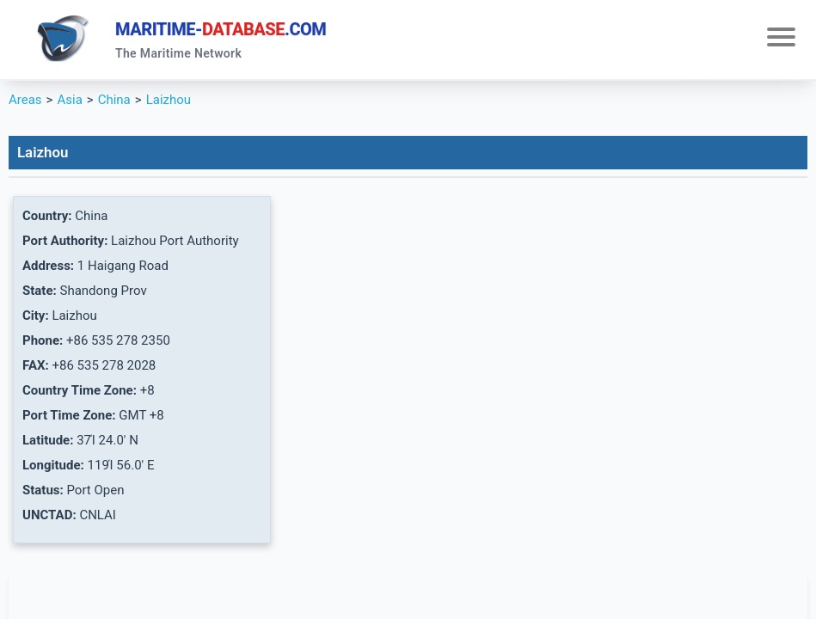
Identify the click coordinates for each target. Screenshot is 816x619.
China (114, 99)
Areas (25, 99)
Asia (69, 99)
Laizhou (168, 99)
